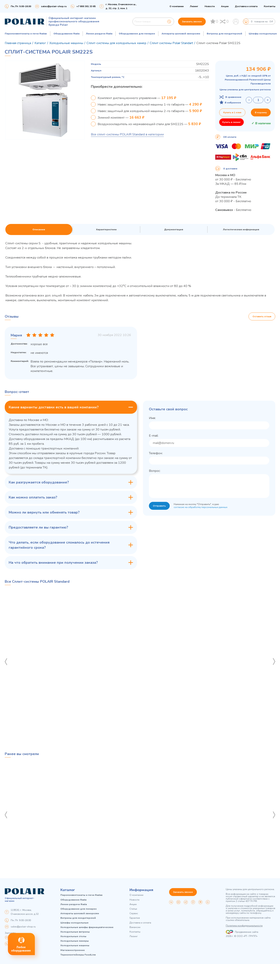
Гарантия (135, 918)
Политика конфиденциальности (244, 925)
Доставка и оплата (246, 6)
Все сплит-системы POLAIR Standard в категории (127, 134)
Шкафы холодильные (263, 33)
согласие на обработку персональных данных (200, 507)
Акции (225, 6)
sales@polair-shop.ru (54, 6)
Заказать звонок (192, 21)
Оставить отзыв (261, 316)
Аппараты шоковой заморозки (181, 33)
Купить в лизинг (231, 122)
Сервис (134, 913)
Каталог (67, 890)
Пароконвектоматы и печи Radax (26, 33)
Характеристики (106, 229)
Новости (210, 6)
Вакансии (135, 927)
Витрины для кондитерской (224, 33)
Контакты (269, 6)
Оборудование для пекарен (137, 33)
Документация (173, 229)
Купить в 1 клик (232, 112)
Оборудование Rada (66, 33)
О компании (177, 6)
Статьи (133, 909)
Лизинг (194, 6)
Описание (38, 229)
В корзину (261, 112)
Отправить (159, 505)
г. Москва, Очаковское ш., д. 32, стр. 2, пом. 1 (121, 6)
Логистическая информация (241, 229)
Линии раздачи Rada (99, 33)
